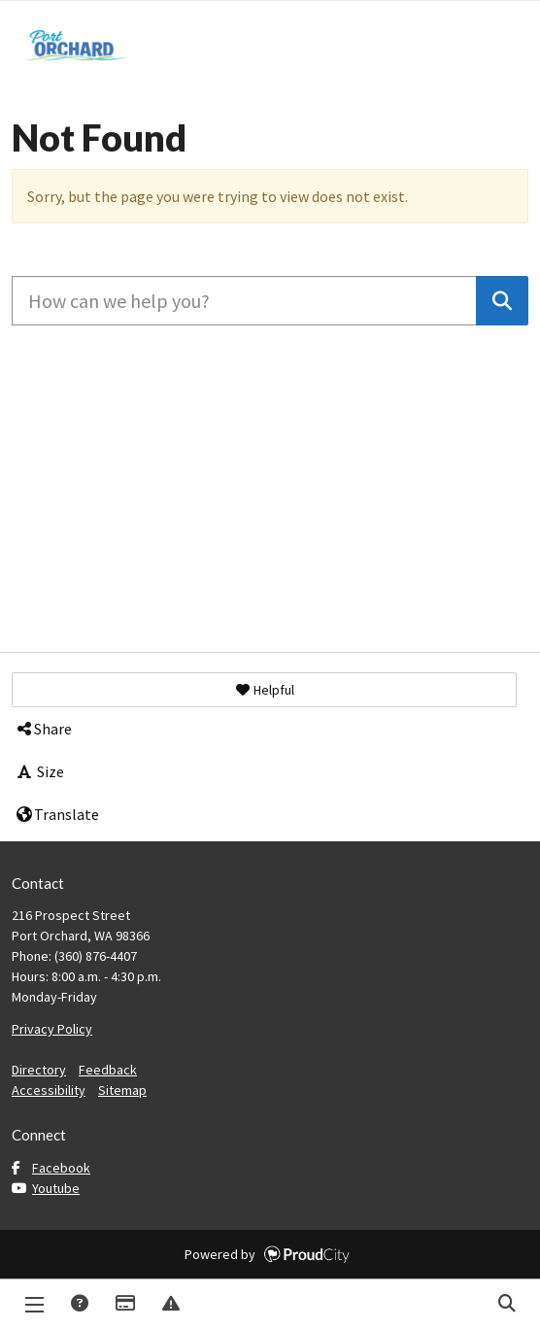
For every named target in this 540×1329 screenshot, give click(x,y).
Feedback (108, 1069)
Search (506, 1304)
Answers (78, 1304)
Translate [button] (57, 814)
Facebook (51, 1167)
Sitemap (122, 1090)
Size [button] (39, 771)
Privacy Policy (52, 1029)
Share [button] (43, 728)
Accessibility (48, 1090)
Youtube (46, 1188)
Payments (124, 1304)
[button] (264, 689)
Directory (39, 1069)
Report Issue (170, 1304)
